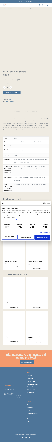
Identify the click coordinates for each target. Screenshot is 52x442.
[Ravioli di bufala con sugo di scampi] (37, 248)
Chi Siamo (30, 378)
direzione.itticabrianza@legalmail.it (15, 397)
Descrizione (17, 111)
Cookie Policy (23, 219)
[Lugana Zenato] (14, 322)
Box (28, 421)
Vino (28, 416)
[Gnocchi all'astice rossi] (14, 248)
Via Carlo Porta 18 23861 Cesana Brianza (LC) (10, 388)
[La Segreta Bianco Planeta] (37, 288)
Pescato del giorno (32, 413)
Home (4, 8)
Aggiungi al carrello (11, 92)
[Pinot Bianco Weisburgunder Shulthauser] (37, 322)
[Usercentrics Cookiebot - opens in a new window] (44, 203)
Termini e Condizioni (33, 384)
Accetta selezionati (26, 237)
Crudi (28, 410)
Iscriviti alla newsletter (26, 362)
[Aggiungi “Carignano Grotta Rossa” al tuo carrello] (14, 307)
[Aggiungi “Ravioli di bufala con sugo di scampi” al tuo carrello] (37, 268)
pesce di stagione (10, 101)
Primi (18, 8)
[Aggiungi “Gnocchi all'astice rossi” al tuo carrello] (14, 267)
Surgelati (30, 407)
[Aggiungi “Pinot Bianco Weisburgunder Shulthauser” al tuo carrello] (37, 343)
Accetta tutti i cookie (42, 237)
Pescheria (30, 419)
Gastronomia (11, 8)
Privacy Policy (13, 219)
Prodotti (29, 375)
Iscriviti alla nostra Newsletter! (25, 1)
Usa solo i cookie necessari (9, 237)
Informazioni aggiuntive (31, 111)
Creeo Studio (34, 434)
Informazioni (31, 381)
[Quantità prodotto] (7, 87)
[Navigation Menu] (48, 5)
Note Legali (30, 392)
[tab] (18, 111)
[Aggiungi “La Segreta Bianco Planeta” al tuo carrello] (37, 307)
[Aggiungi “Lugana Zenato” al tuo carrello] (14, 341)
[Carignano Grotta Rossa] (14, 288)
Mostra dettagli (44, 232)
